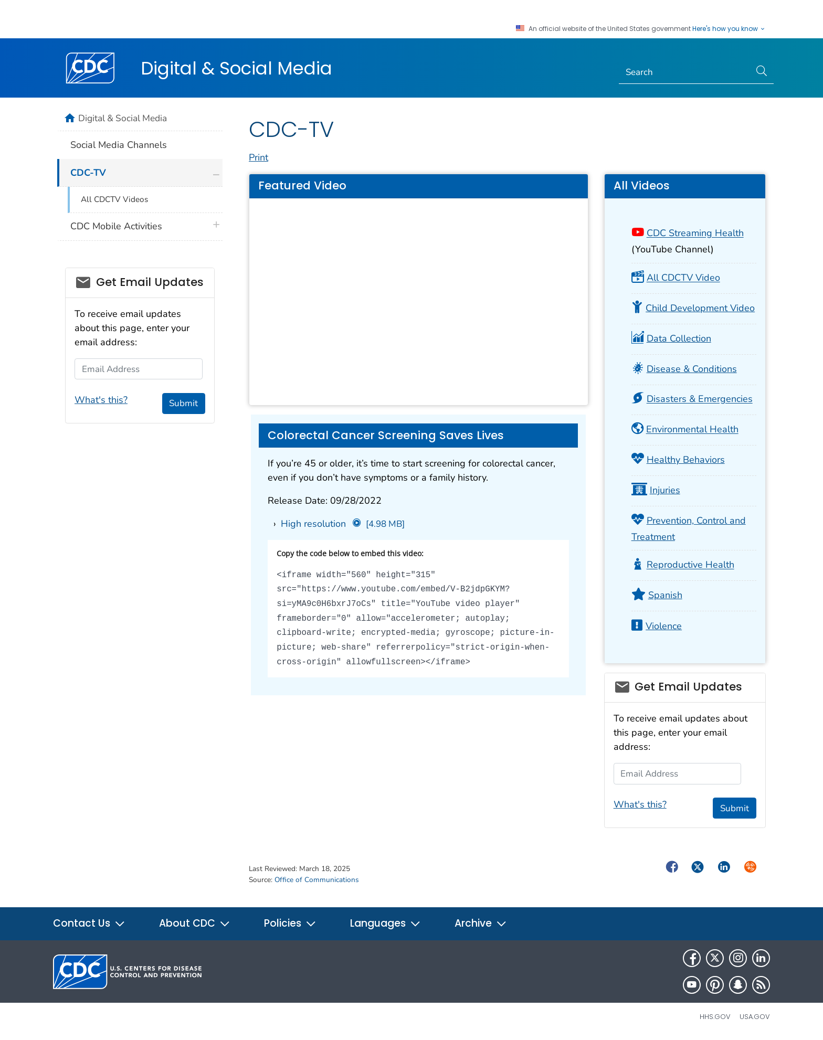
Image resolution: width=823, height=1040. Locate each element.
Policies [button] (290, 923)
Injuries (665, 490)
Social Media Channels (118, 145)
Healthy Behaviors (686, 459)
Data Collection (679, 338)
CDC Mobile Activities (116, 226)
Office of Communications (317, 880)
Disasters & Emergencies (700, 399)
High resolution (343, 523)
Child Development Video (700, 308)
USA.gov (755, 1017)
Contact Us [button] (89, 923)
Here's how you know (729, 29)
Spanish (665, 595)
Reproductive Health (690, 565)
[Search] (685, 72)
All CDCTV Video (683, 278)
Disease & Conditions (692, 369)
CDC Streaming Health (695, 233)
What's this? (640, 804)
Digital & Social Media (236, 68)
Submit (734, 808)
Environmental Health (692, 429)
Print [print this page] (258, 157)
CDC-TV (88, 172)
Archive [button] (481, 923)
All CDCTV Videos (114, 199)
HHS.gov (715, 1017)
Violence (664, 626)
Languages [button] (385, 923)
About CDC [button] (194, 923)
